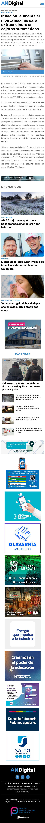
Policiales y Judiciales (29, 789)
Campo (34, 786)
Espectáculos (13, 789)
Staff (18, 792)
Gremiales (26, 783)
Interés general (23, 786)
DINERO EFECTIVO (38, 76)
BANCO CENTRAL (12, 76)
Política (8, 783)
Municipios (35, 783)
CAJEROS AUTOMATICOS (25, 76)
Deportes (12, 786)
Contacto (25, 792)
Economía (17, 783)
